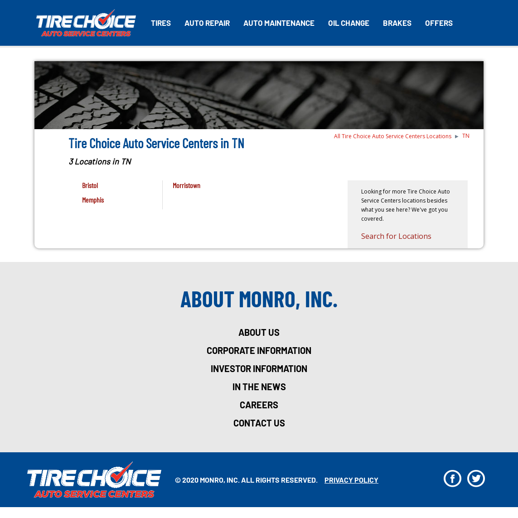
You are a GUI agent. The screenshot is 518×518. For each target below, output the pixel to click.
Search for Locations (396, 236)
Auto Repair (207, 22)
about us (259, 332)
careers (259, 404)
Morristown (186, 185)
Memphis (93, 199)
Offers (439, 22)
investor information (259, 368)
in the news (259, 386)
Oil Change (348, 22)
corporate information (259, 350)
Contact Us (259, 422)
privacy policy (351, 479)
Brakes (397, 22)
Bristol (90, 185)
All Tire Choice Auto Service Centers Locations (392, 136)
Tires (161, 22)
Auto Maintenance (279, 22)
